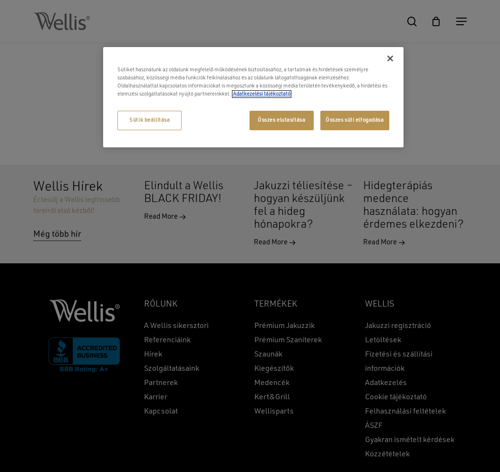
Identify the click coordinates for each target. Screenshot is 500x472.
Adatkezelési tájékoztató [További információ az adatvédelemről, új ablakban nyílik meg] (261, 94)
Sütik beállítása (149, 120)
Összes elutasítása (281, 120)
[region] (253, 97)
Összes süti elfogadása (355, 120)
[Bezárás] (390, 58)
